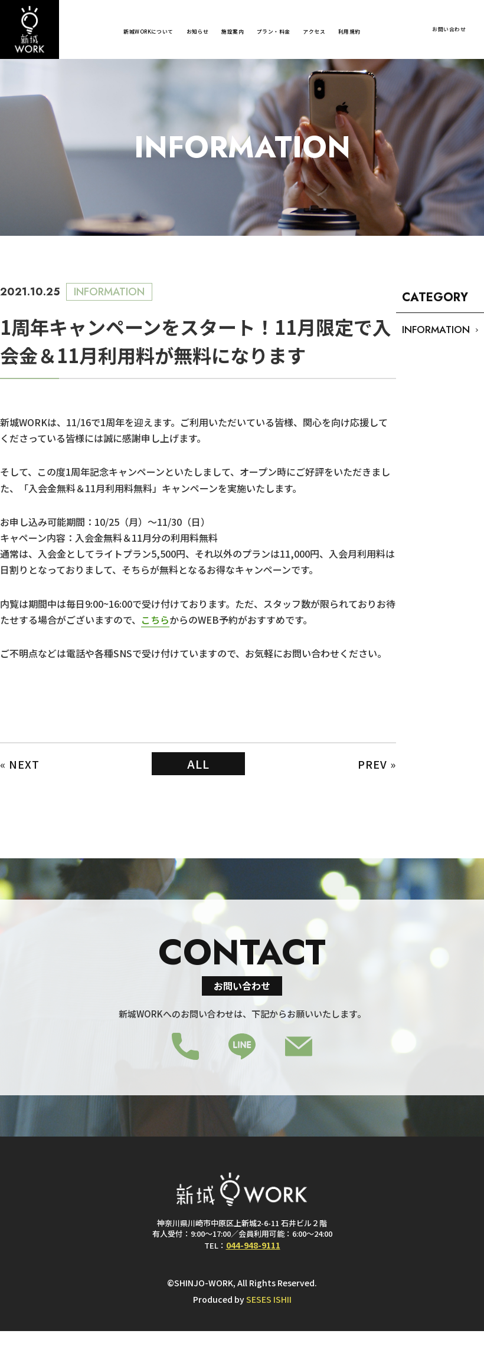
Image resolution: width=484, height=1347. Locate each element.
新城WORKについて (148, 31)
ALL (198, 763)
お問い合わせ (449, 29)
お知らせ (198, 31)
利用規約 (349, 31)
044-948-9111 (253, 1245)
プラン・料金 (273, 31)
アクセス (314, 31)
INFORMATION (436, 329)
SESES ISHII (269, 1299)
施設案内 (232, 31)
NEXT (24, 764)
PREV (372, 764)
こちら (155, 619)
